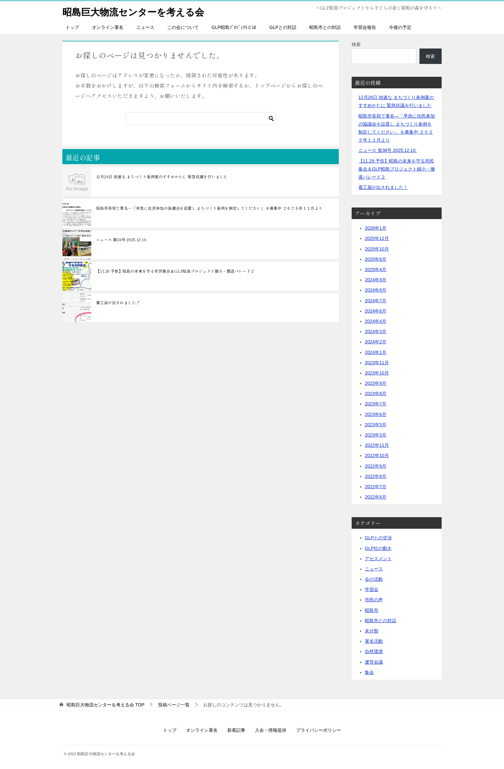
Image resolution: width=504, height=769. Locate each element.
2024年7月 (375, 300)
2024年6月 (375, 311)
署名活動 (374, 641)
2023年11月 (377, 362)
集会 (369, 672)
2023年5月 (375, 424)
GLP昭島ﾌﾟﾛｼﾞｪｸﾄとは (234, 27)
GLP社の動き (378, 548)
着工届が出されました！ (118, 302)
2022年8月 (375, 476)
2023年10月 (377, 373)
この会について (183, 27)
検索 (356, 44)
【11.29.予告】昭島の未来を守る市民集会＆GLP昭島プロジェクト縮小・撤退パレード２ (175, 271)
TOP (105, 704)
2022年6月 (375, 496)
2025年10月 (377, 248)
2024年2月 (375, 341)
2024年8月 (375, 290)
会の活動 (374, 579)
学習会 (371, 589)
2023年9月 (375, 383)
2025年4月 (375, 269)
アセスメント (378, 558)
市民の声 (374, 599)
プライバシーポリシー (318, 730)
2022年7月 (375, 486)
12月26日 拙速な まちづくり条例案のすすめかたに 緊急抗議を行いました (162, 176)
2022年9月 (375, 465)
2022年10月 (377, 455)
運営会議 (374, 661)
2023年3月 (375, 435)
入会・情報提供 (270, 730)
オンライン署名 (107, 27)
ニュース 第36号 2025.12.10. (121, 239)
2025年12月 (377, 238)
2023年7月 (375, 403)
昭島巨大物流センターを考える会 (135, 11)
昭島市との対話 (325, 27)
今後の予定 (400, 27)
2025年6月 (375, 259)
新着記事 (236, 730)
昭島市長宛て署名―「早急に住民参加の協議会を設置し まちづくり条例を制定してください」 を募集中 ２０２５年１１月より (209, 208)
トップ (72, 27)
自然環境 (374, 651)
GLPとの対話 (282, 27)
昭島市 (371, 610)
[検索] (200, 118)
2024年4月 (375, 321)
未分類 (371, 630)
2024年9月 (375, 279)
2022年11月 (377, 445)
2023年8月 (375, 393)
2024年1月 (375, 352)
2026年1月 (375, 228)
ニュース (145, 27)
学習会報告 (365, 27)
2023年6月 (375, 414)
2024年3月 (375, 331)
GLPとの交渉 (378, 537)
